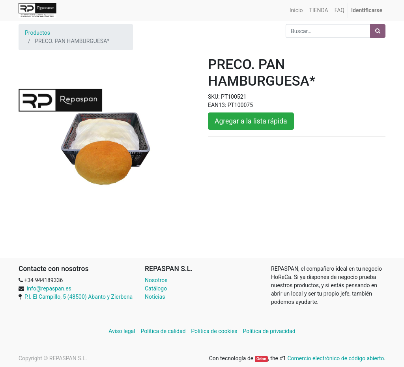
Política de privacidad (269, 331)
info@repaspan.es (49, 288)
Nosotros (156, 280)
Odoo (261, 358)
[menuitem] (296, 10)
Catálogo (156, 288)
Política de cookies (214, 331)
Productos (37, 33)
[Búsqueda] (377, 31)
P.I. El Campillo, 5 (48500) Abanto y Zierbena (78, 297)
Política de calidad (163, 331)
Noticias (155, 297)
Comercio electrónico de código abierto (335, 358)
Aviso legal (122, 331)
